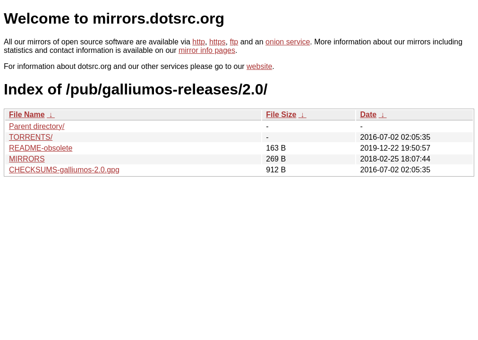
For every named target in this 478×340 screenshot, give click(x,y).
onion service (287, 42)
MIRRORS (27, 159)
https (217, 42)
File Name (27, 114)
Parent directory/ (36, 126)
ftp (234, 42)
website (259, 66)
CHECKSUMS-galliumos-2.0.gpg (64, 170)
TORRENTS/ (30, 137)
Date (368, 114)
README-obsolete (40, 148)
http (198, 42)
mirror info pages (207, 50)
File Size (281, 114)
